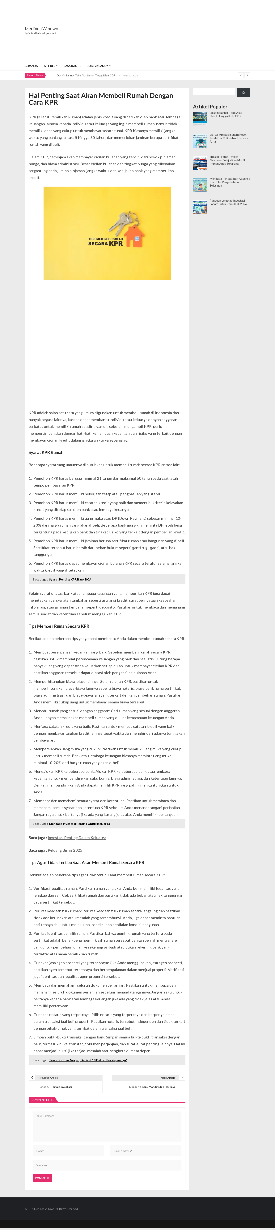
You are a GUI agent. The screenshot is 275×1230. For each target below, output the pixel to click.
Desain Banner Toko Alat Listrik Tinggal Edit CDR (86, 75)
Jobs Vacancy (97, 65)
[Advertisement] (161, 30)
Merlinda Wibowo (41, 28)
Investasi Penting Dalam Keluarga (77, 837)
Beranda (31, 65)
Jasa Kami (71, 65)
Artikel (49, 65)
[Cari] (243, 92)
